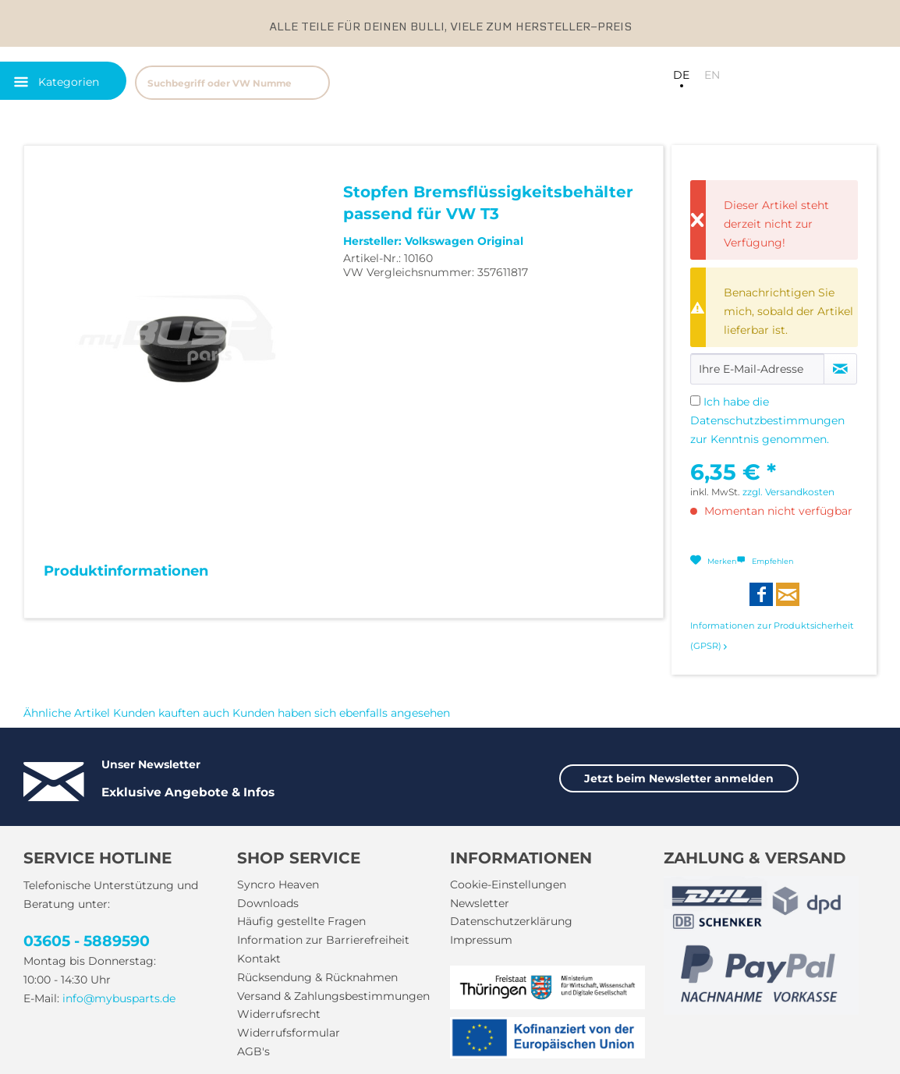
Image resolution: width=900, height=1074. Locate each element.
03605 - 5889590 (86, 941)
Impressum (481, 940)
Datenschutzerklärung (511, 921)
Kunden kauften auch (171, 713)
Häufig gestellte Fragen (301, 921)
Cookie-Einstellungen (508, 884)
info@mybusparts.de (118, 998)
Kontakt (259, 959)
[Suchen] (310, 82)
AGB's (253, 1051)
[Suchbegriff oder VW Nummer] (232, 82)
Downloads (268, 903)
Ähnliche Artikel (66, 713)
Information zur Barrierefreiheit (323, 940)
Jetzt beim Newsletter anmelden (679, 778)
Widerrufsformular (288, 1033)
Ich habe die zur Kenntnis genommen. (767, 420)
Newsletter (479, 903)
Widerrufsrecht (279, 1014)
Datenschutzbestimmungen (767, 420)
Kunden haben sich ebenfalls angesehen (341, 713)
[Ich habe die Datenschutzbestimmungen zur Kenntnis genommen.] (695, 400)
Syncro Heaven (278, 884)
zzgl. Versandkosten (788, 492)
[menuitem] (306, 81)
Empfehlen (764, 561)
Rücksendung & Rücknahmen (317, 977)
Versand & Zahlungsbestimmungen (333, 996)
